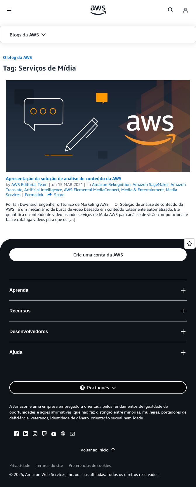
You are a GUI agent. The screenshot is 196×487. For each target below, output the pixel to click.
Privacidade (19, 465)
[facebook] (16, 434)
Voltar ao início (98, 449)
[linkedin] (25, 434)
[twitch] (44, 434)
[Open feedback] (189, 243)
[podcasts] (63, 434)
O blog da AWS (17, 57)
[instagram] (35, 434)
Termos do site (49, 465)
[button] (98, 34)
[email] (72, 434)
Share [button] (56, 194)
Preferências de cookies (90, 465)
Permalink (34, 194)
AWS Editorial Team (29, 184)
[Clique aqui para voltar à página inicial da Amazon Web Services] (98, 10)
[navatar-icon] (185, 10)
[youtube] (53, 434)
